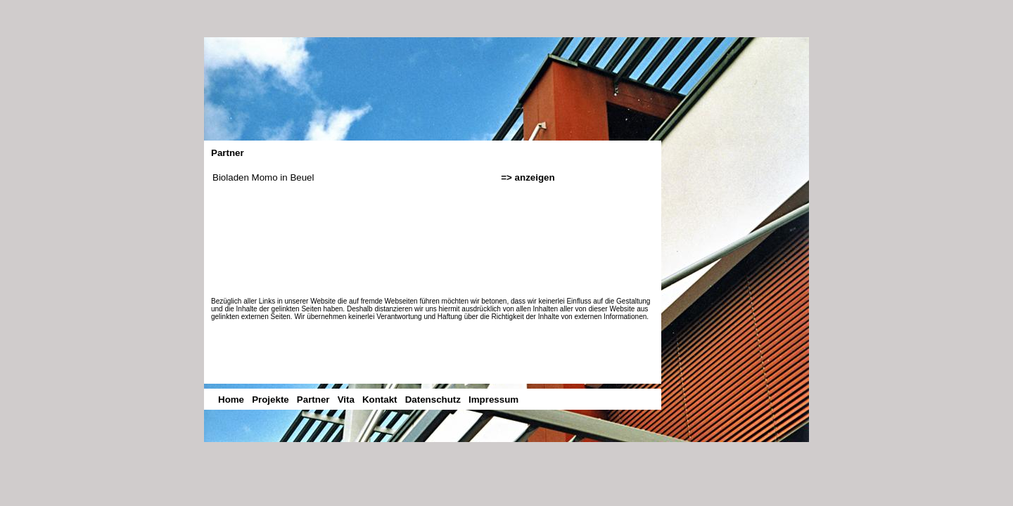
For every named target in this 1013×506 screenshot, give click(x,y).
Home (231, 399)
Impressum (493, 399)
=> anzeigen (527, 177)
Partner (313, 399)
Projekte (270, 399)
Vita (346, 399)
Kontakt (379, 399)
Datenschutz (433, 399)
